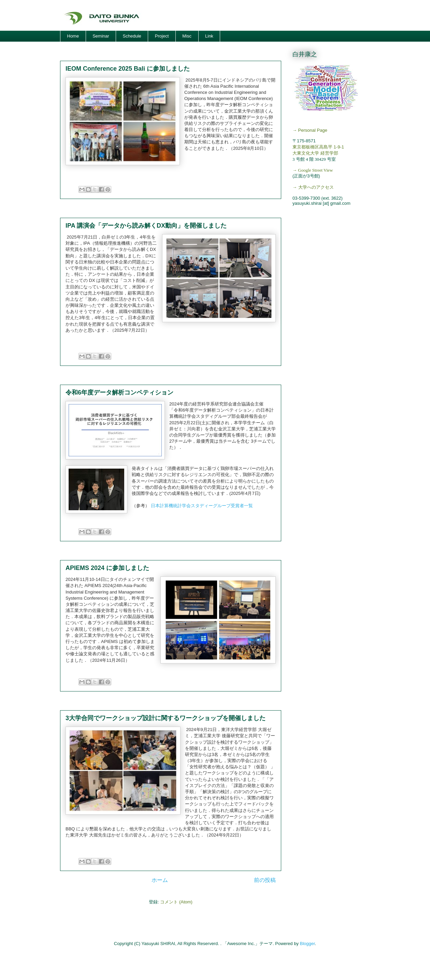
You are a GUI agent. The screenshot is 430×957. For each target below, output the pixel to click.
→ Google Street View (312, 170)
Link (209, 36)
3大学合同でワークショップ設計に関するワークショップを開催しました (166, 718)
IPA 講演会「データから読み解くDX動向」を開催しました (146, 225)
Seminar (100, 36)
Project (162, 36)
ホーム (160, 880)
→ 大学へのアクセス (313, 187)
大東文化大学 (305, 153)
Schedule (132, 36)
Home (73, 36)
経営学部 (329, 153)
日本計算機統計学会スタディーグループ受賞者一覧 (202, 505)
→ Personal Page (309, 130)
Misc (186, 36)
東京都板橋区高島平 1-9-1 (318, 146)
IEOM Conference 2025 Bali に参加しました (128, 68)
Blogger (307, 943)
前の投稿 (265, 880)
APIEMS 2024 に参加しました (107, 568)
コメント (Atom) (176, 901)
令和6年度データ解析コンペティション (119, 392)
